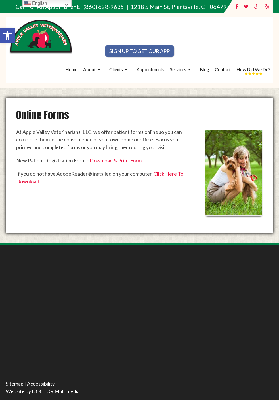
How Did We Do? (253, 69)
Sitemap (15, 383)
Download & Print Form (116, 160)
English (35, 3)
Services (178, 69)
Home (71, 69)
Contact (223, 69)
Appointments (150, 69)
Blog (204, 69)
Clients (116, 69)
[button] (7, 35)
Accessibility (41, 383)
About (89, 69)
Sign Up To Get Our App (139, 51)
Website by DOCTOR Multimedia (43, 391)
